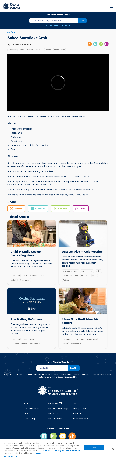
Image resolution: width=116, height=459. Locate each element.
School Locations (31, 408)
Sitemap (77, 413)
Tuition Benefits (80, 418)
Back (12, 32)
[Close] (113, 449)
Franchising (29, 418)
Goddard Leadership (58, 408)
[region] (58, 449)
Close (93, 447)
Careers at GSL (55, 403)
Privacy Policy (38, 453)
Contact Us (53, 413)
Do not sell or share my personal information (61, 450)
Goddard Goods (55, 418)
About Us (27, 403)
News (75, 403)
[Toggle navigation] (112, 6)
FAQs (25, 413)
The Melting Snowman (26, 319)
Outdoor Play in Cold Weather (82, 251)
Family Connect (80, 408)
